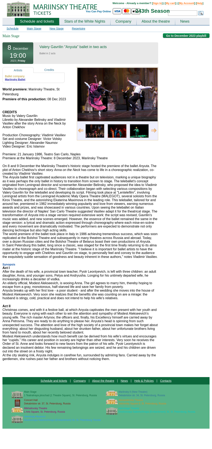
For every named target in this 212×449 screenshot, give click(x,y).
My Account (186, 3)
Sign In (157, 3)
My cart (170, 3)
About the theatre (156, 21)
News (184, 21)
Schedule (12, 28)
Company (123, 21)
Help (199, 3)
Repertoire (78, 28)
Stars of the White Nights (84, 21)
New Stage (56, 28)
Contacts (165, 380)
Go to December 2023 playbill (186, 35)
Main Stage (34, 28)
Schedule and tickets (37, 21)
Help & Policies (144, 380)
